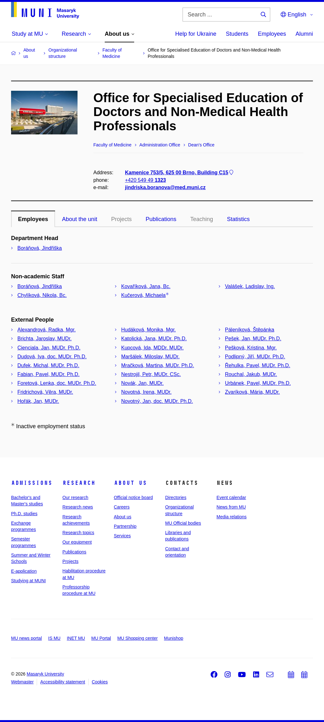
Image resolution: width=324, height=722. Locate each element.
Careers (122, 506)
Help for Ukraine (195, 34)
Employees (272, 34)
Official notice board (133, 497)
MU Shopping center (137, 638)
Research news (77, 506)
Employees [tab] (33, 219)
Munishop (173, 638)
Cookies (100, 681)
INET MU (76, 638)
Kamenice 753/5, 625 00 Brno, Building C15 (179, 172)
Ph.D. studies (24, 513)
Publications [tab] (161, 219)
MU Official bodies (183, 523)
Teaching (201, 219)
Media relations (231, 516)
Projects (121, 219)
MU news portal (26, 638)
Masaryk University (45, 673)
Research (78, 482)
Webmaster (22, 681)
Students (237, 34)
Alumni (304, 34)
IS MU (54, 638)
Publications (74, 551)
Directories (175, 497)
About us (130, 482)
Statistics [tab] (238, 219)
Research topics (78, 532)
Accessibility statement (62, 681)
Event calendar (231, 497)
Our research (75, 497)
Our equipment (77, 542)
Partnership (125, 526)
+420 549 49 (145, 179)
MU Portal (101, 638)
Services (122, 535)
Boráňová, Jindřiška (39, 248)
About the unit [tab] (79, 219)
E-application (24, 571)
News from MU (231, 506)
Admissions (31, 482)
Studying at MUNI (28, 580)
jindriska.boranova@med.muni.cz (165, 187)
